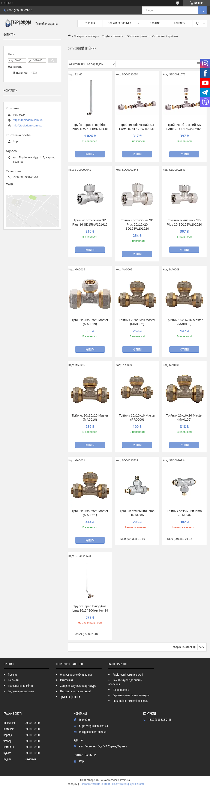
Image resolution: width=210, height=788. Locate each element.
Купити (90, 154)
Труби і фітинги (112, 36)
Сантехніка (66, 680)
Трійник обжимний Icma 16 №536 (137, 513)
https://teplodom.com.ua (28, 120)
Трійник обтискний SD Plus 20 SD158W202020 (184, 222)
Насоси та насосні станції (75, 691)
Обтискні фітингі (137, 36)
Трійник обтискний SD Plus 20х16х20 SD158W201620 (137, 224)
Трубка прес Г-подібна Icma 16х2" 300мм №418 (90, 127)
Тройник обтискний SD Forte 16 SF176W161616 (137, 127)
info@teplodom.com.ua (27, 125)
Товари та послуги (119, 23)
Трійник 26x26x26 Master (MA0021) (90, 513)
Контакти (179, 23)
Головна (90, 23)
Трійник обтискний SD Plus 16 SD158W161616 (89, 222)
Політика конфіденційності (128, 783)
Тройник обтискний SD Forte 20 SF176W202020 (184, 127)
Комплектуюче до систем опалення (125, 682)
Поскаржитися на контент (95, 783)
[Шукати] (202, 10)
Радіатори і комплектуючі (128, 674)
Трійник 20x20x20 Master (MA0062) (137, 322)
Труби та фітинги (70, 697)
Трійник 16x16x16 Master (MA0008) (184, 322)
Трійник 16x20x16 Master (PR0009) (137, 417)
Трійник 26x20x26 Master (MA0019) (90, 322)
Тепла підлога (121, 690)
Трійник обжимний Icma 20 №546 (184, 513)
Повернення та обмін (20, 686)
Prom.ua (125, 780)
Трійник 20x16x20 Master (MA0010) (90, 417)
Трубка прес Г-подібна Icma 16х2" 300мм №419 (90, 608)
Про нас (155, 23)
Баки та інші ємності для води (130, 701)
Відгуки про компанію (21, 691)
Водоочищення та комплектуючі (131, 695)
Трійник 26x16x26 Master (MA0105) (184, 417)
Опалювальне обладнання (76, 674)
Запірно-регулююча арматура (78, 686)
